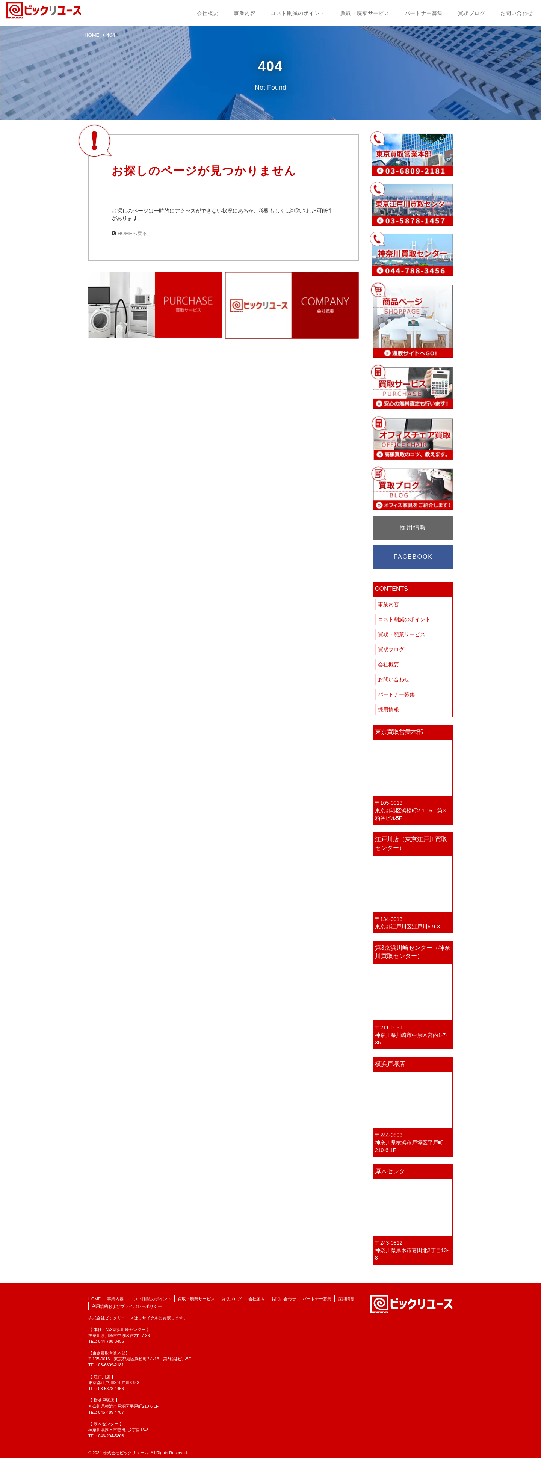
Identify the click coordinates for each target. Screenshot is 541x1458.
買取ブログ (471, 13)
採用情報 (413, 527)
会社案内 (256, 1299)
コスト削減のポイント (297, 13)
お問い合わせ (516, 13)
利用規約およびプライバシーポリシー (127, 1306)
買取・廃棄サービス (365, 13)
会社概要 (208, 13)
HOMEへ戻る (133, 233)
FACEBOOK (413, 557)
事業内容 (244, 13)
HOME (92, 35)
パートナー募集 (424, 13)
